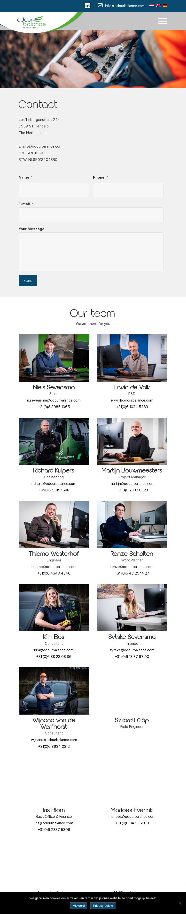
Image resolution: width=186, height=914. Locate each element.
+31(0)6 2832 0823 (132, 490)
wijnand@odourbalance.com (54, 740)
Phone (100, 177)
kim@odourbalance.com (54, 650)
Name (25, 177)
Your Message (32, 229)
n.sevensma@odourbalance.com (54, 400)
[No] (180, 903)
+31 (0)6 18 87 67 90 (132, 657)
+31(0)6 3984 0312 (54, 747)
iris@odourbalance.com (54, 823)
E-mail (26, 204)
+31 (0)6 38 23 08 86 (53, 657)
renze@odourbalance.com (132, 567)
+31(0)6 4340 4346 (53, 573)
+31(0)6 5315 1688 (54, 490)
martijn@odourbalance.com (132, 484)
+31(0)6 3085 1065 (54, 407)
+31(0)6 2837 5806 (54, 830)
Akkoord (79, 905)
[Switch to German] (164, 5)
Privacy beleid (103, 905)
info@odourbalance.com (125, 6)
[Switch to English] (157, 5)
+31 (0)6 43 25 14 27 (132, 573)
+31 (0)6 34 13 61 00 (132, 823)
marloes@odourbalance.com (131, 817)
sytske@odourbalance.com (132, 650)
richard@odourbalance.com (53, 484)
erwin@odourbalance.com (132, 400)
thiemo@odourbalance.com (54, 567)
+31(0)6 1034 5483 (132, 407)
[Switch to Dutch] (150, 5)
